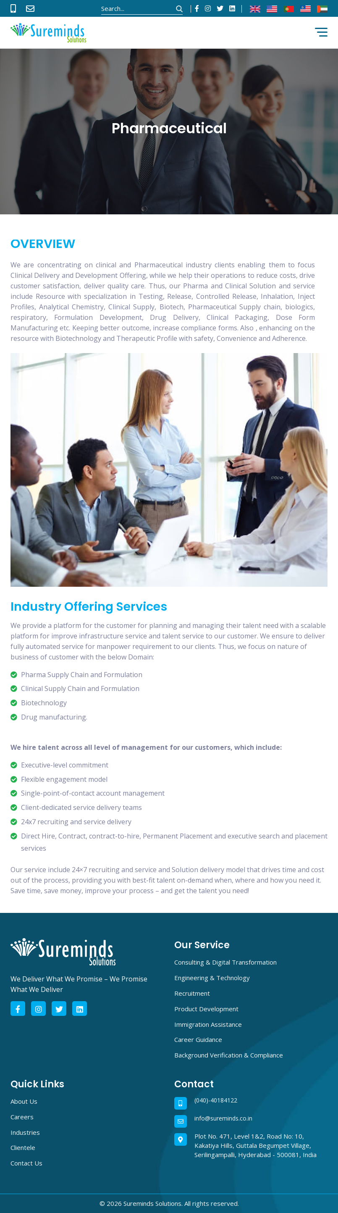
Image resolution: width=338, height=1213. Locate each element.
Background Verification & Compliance (228, 1055)
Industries (25, 1132)
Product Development (206, 1009)
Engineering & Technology (212, 977)
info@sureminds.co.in (223, 1118)
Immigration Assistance (208, 1024)
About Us (23, 1101)
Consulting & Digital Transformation (225, 962)
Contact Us (26, 1163)
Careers (22, 1117)
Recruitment (192, 993)
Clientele (22, 1147)
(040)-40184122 (215, 1100)
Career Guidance (198, 1039)
